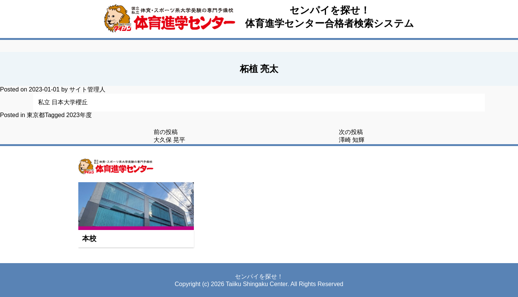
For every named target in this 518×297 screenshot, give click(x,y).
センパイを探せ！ (329, 10)
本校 (89, 238)
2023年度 (79, 115)
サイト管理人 (87, 89)
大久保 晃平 (169, 140)
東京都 (36, 115)
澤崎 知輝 (351, 140)
